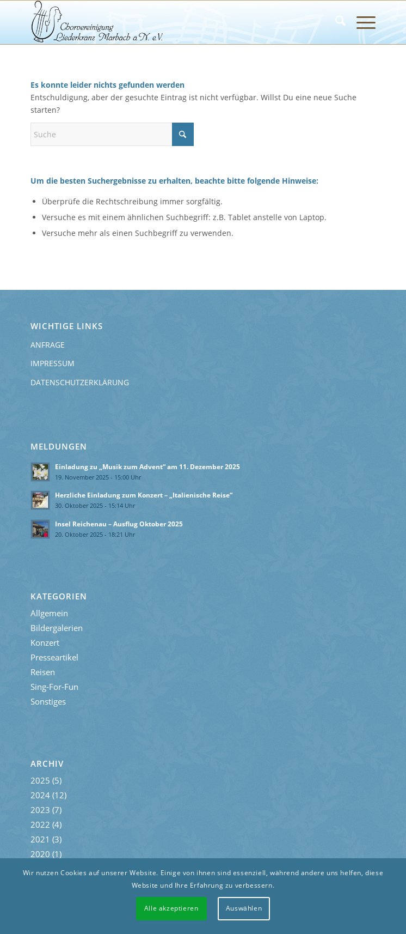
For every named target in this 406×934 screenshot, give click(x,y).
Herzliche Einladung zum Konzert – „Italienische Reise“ (143, 494)
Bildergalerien (56, 627)
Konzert (44, 642)
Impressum (52, 363)
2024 (40, 795)
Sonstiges (48, 701)
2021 (40, 839)
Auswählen (244, 908)
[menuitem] (335, 22)
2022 (40, 824)
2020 (40, 853)
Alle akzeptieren (171, 908)
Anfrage (47, 344)
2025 (40, 780)
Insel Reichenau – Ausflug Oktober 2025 (119, 523)
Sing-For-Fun (54, 686)
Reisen (42, 671)
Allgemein (49, 613)
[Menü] (361, 22)
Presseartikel (54, 657)
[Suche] (335, 22)
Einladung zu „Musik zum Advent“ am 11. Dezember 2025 (147, 466)
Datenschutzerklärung (79, 382)
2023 (40, 809)
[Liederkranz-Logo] (168, 22)
